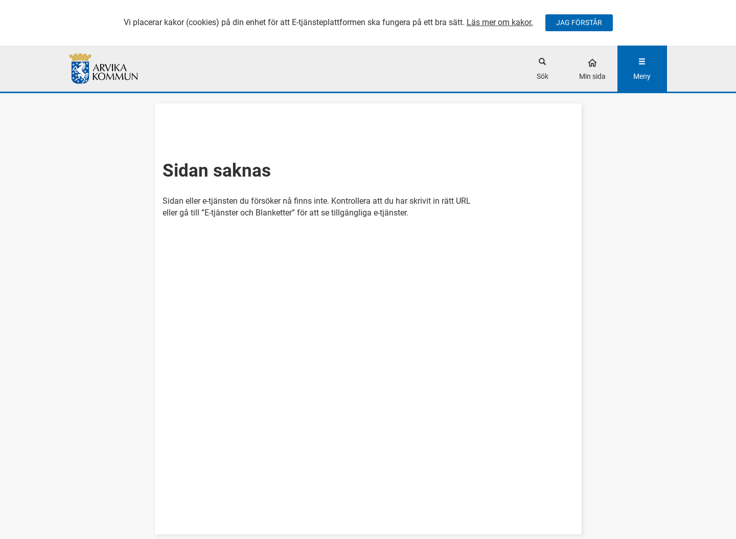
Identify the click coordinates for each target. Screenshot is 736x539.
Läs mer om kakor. (500, 22)
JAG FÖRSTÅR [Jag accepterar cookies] (579, 22)
